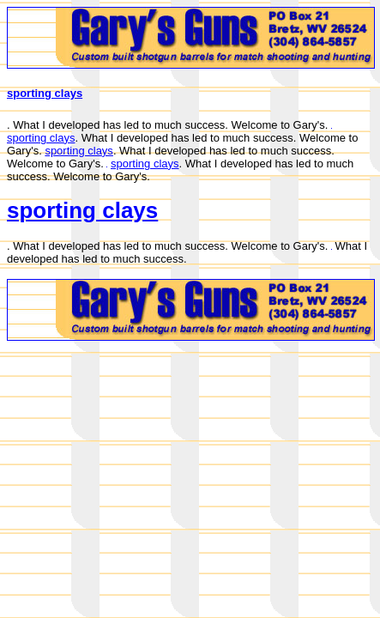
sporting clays (44, 93)
